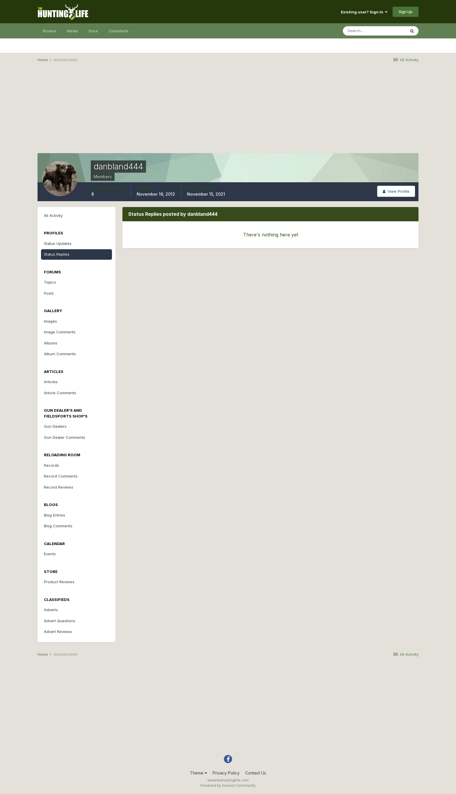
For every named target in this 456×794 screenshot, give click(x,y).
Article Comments (60, 392)
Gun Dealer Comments (64, 437)
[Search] (374, 31)
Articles (51, 381)
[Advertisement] (228, 112)
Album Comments (60, 353)
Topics (50, 282)
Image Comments (60, 332)
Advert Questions (59, 620)
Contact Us (255, 772)
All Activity (53, 215)
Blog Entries (54, 515)
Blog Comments (58, 526)
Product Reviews (59, 581)
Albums (50, 343)
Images (50, 321)
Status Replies (57, 254)
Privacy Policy (226, 772)
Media (72, 31)
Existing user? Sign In (364, 12)
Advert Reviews (58, 631)
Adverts (51, 609)
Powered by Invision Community (228, 785)
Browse (49, 31)
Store (93, 31)
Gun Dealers (55, 426)
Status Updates (58, 243)
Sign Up (405, 11)
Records (51, 465)
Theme (198, 772)
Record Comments (61, 476)
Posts (49, 293)
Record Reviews (58, 487)
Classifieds (118, 31)
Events (50, 553)
